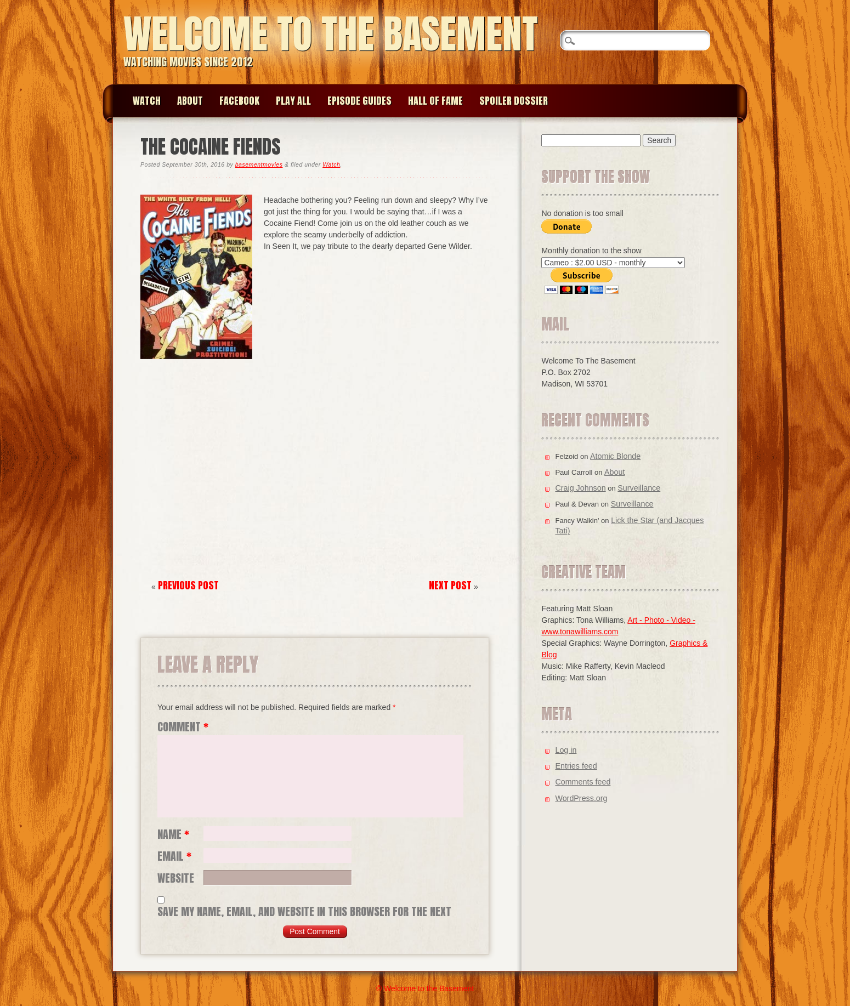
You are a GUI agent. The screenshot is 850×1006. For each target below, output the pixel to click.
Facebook (239, 100)
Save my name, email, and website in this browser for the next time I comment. (304, 911)
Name (173, 834)
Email (174, 856)
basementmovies (259, 164)
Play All (293, 100)
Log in (565, 750)
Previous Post (188, 585)
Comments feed (582, 781)
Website (175, 878)
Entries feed (576, 765)
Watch (147, 100)
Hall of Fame (435, 100)
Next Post (450, 585)
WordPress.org (581, 798)
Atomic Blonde (615, 456)
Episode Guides (359, 100)
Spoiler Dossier (513, 100)
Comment (182, 727)
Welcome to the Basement (330, 34)
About (190, 100)
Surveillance (638, 488)
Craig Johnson (580, 488)
